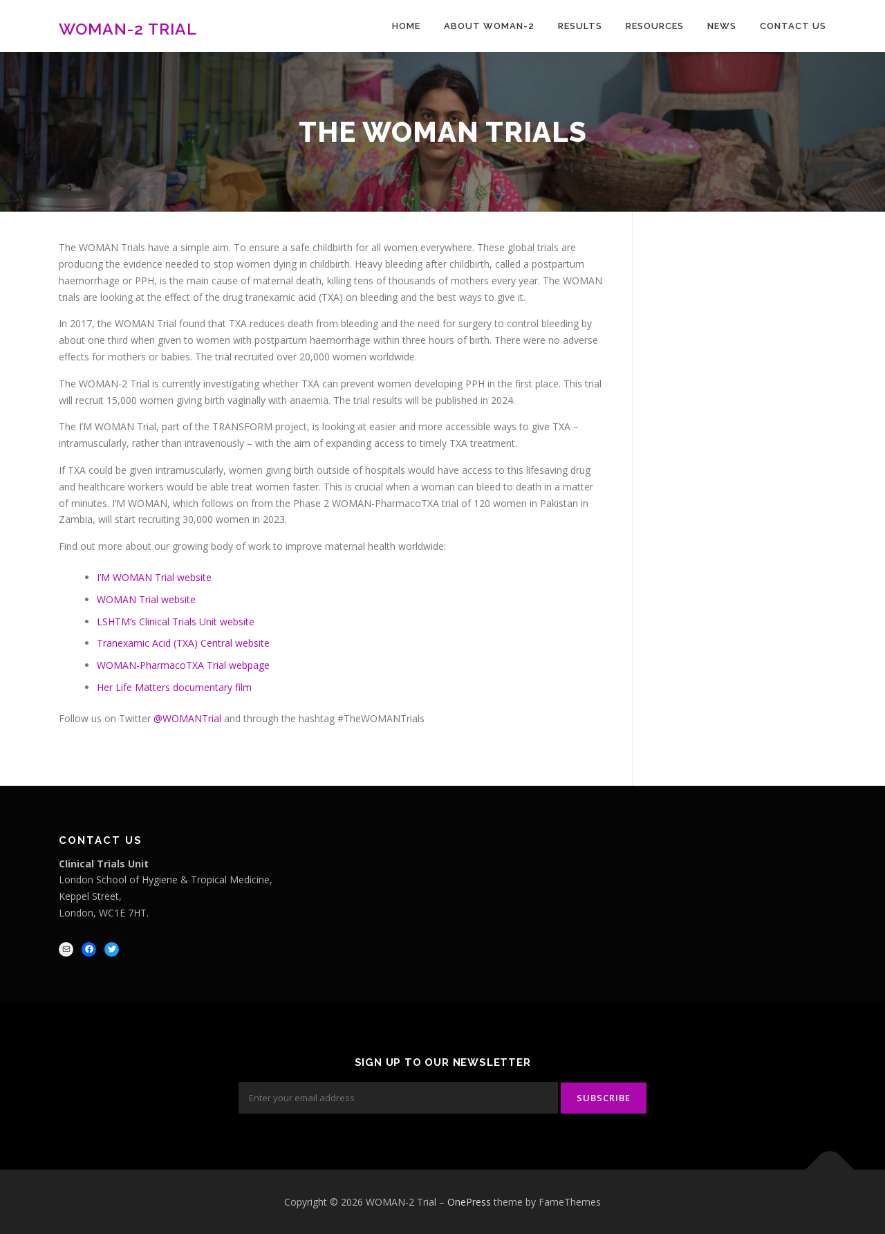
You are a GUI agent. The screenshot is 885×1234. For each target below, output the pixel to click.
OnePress (469, 1201)
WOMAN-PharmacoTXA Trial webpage (183, 665)
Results (580, 26)
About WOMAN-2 (489, 26)
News (721, 26)
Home (406, 26)
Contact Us (793, 26)
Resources (655, 26)
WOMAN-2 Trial (128, 28)
